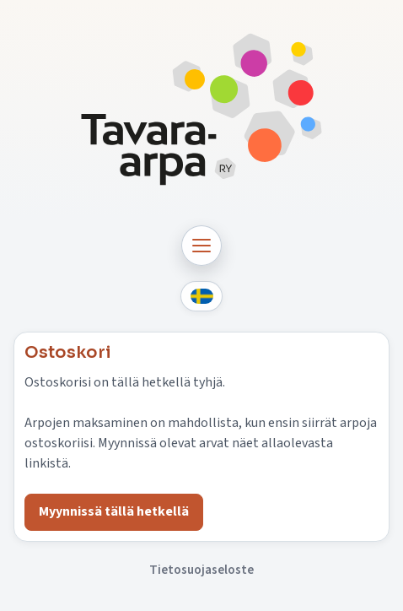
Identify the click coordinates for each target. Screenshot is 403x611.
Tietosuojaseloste (201, 569)
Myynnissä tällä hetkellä (114, 511)
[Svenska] (201, 296)
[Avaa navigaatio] (201, 245)
